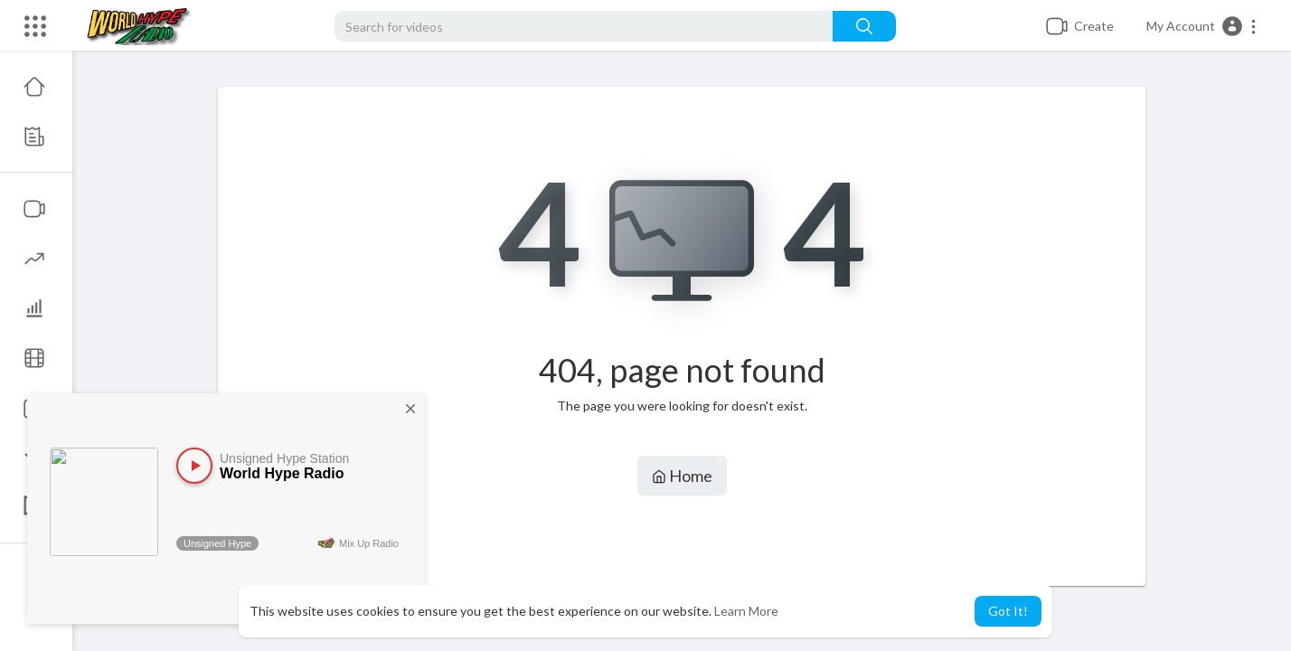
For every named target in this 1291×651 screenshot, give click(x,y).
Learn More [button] (746, 610)
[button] (1202, 26)
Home (682, 476)
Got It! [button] (1008, 610)
